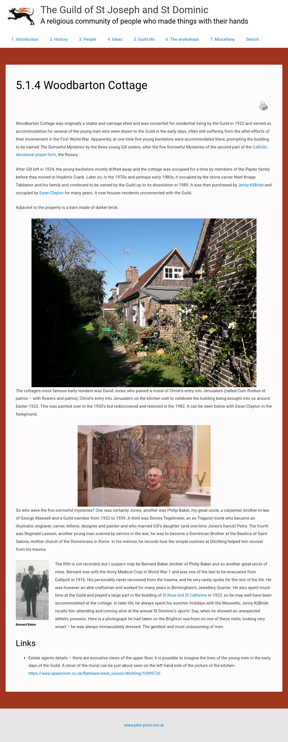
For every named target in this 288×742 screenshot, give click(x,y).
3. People (80, 39)
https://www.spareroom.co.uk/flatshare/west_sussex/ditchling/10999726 (97, 673)
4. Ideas (105, 39)
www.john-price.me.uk (144, 725)
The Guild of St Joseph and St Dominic (124, 10)
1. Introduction (23, 39)
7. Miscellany (204, 39)
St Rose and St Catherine (186, 595)
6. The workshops (167, 39)
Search (231, 39)
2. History (55, 39)
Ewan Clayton (60, 192)
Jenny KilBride (251, 185)
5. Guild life (131, 39)
